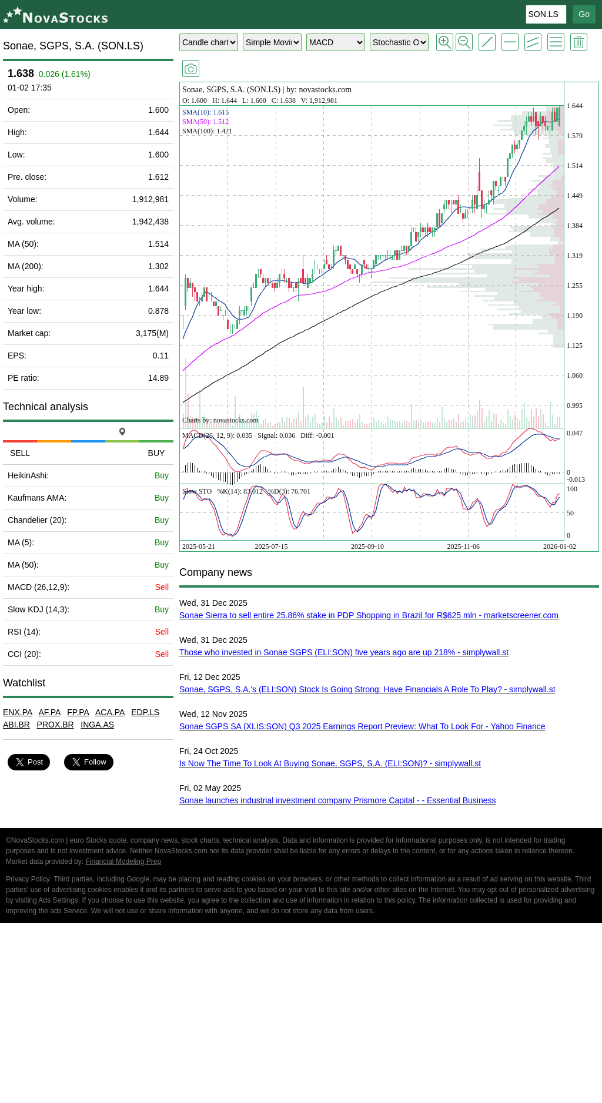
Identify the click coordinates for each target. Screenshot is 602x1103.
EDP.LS (145, 712)
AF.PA (49, 712)
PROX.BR (55, 724)
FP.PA (78, 712)
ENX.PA (17, 712)
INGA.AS (97, 724)
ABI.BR (16, 724)
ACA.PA (110, 712)
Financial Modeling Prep (123, 861)
